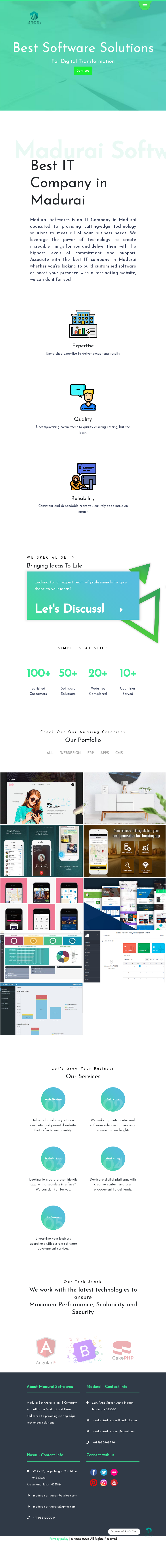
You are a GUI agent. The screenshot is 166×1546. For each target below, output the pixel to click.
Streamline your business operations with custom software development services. (53, 1243)
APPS (104, 753)
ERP (90, 753)
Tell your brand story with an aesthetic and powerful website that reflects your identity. (53, 1125)
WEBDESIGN (70, 753)
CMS (119, 753)
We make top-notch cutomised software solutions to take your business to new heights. (112, 1125)
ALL (50, 753)
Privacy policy (58, 1539)
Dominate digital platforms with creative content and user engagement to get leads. (113, 1184)
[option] (46, 1350)
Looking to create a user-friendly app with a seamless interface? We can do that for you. (53, 1184)
